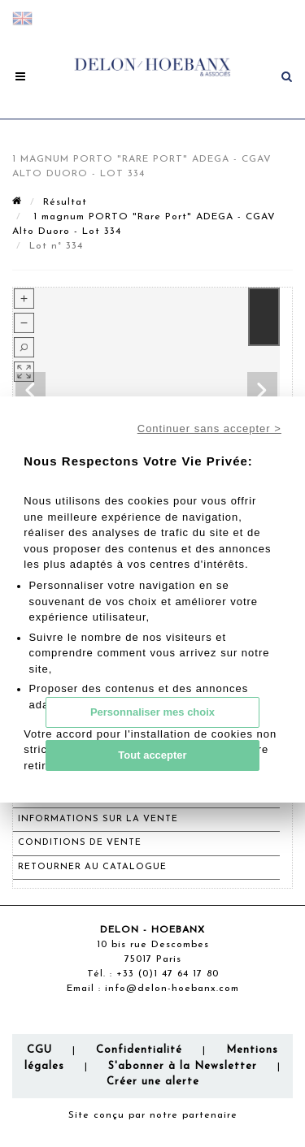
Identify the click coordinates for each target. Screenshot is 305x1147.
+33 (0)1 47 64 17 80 (167, 974)
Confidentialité (139, 1050)
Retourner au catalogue (92, 867)
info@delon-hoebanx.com (172, 988)
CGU (39, 1050)
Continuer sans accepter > (209, 428)
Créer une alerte (153, 1081)
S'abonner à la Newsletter (182, 1066)
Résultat (65, 202)
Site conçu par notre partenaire (152, 1115)
